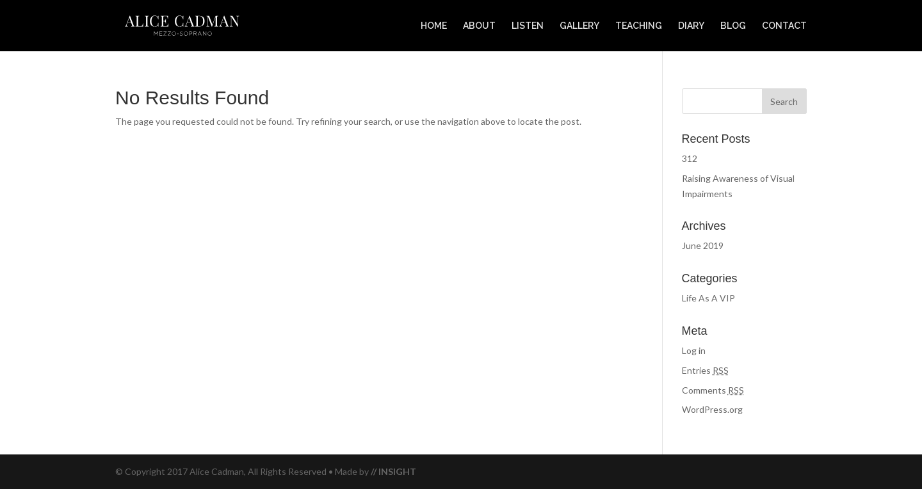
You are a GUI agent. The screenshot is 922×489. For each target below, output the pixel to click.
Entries (705, 370)
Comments (713, 390)
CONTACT (784, 26)
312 (689, 158)
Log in (694, 350)
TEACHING (638, 26)
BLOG (733, 26)
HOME (434, 26)
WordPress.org (712, 409)
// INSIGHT (393, 471)
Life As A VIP (708, 298)
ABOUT (479, 26)
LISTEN (528, 26)
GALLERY (579, 26)
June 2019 (703, 245)
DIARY (691, 26)
